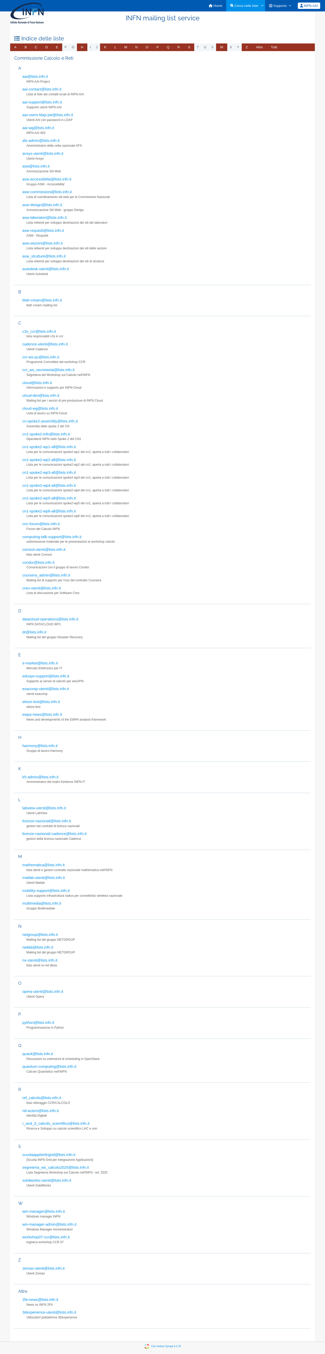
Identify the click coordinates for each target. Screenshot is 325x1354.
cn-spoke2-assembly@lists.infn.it (50, 421)
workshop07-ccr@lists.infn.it (46, 1237)
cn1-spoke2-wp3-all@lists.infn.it (49, 472)
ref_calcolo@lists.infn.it (41, 1098)
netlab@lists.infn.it (37, 947)
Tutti (274, 47)
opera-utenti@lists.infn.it (42, 991)
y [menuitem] (238, 47)
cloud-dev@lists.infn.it (40, 395)
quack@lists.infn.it (37, 1054)
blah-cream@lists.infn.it (42, 300)
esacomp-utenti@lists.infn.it (45, 689)
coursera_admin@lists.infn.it (46, 575)
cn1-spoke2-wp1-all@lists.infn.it (49, 447)
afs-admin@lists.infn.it (40, 140)
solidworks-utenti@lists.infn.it (46, 1180)
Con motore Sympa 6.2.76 (166, 1346)
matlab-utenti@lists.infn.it (43, 877)
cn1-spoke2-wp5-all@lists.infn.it (49, 498)
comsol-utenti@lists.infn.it (44, 549)
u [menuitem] (205, 47)
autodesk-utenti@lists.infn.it (45, 269)
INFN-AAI (309, 6)
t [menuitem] (198, 47)
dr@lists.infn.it (34, 632)
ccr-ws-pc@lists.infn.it (40, 357)
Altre (259, 47)
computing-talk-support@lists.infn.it (52, 537)
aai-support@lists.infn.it (42, 102)
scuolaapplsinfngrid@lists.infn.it (48, 1154)
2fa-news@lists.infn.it (40, 1299)
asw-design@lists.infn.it (42, 205)
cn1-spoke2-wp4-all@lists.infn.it (49, 485)
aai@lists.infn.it (35, 76)
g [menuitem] (73, 47)
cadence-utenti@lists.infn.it (45, 344)
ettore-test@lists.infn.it (41, 701)
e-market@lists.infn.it (40, 663)
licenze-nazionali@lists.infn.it (46, 821)
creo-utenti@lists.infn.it (41, 588)
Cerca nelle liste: (244, 6)
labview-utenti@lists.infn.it (44, 808)
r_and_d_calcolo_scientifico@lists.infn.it (56, 1123)
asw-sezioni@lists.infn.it (42, 243)
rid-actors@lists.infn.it (40, 1110)
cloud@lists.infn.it (37, 383)
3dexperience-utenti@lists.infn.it (49, 1312)
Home (215, 6)
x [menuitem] (231, 47)
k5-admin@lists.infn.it (40, 777)
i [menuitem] (90, 47)
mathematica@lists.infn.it (43, 865)
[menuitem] (215, 5)
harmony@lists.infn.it (40, 745)
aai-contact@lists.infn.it (41, 89)
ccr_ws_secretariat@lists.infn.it (48, 370)
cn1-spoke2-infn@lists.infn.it (46, 434)
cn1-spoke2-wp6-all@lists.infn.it (49, 511)
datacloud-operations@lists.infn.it (50, 619)
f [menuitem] (66, 47)
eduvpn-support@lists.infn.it (45, 676)
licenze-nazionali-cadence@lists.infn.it (54, 833)
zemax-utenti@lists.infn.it (43, 1268)
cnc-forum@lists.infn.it (41, 524)
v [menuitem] (212, 47)
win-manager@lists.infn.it (43, 1211)
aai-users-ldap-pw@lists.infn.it (47, 115)
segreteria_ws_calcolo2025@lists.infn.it (55, 1167)
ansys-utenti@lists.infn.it (42, 153)
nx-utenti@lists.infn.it (39, 960)
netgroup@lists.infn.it (40, 934)
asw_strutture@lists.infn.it (44, 256)
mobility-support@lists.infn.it (46, 890)
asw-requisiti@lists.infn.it (43, 230)
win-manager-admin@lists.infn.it (49, 1224)
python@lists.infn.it (38, 1022)
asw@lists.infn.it (36, 166)
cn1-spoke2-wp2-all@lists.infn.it (49, 460)
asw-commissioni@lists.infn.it (47, 192)
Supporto (278, 6)
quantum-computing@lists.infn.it (49, 1066)
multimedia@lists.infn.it (41, 903)
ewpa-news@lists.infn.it (42, 714)
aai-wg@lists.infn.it (38, 128)
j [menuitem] (97, 47)
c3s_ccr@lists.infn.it (39, 331)
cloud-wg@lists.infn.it (40, 408)
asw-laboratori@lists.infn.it (44, 217)
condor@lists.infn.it (38, 562)
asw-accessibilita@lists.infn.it (46, 179)
